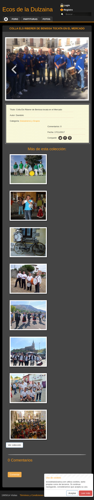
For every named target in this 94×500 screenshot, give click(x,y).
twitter (60, 138)
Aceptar (72, 493)
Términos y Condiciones (32, 495)
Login (67, 5)
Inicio (6, 19)
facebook (65, 138)
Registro (68, 10)
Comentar (14, 474)
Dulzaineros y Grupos (30, 121)
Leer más (85, 493)
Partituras (30, 19)
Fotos (46, 19)
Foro (15, 19)
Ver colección (14, 445)
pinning (70, 138)
